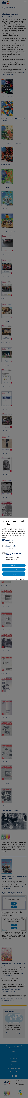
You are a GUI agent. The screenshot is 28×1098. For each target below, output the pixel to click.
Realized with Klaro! (21, 579)
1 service (9, 543)
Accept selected (13, 570)
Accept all (13, 574)
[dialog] (14, 549)
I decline (13, 565)
